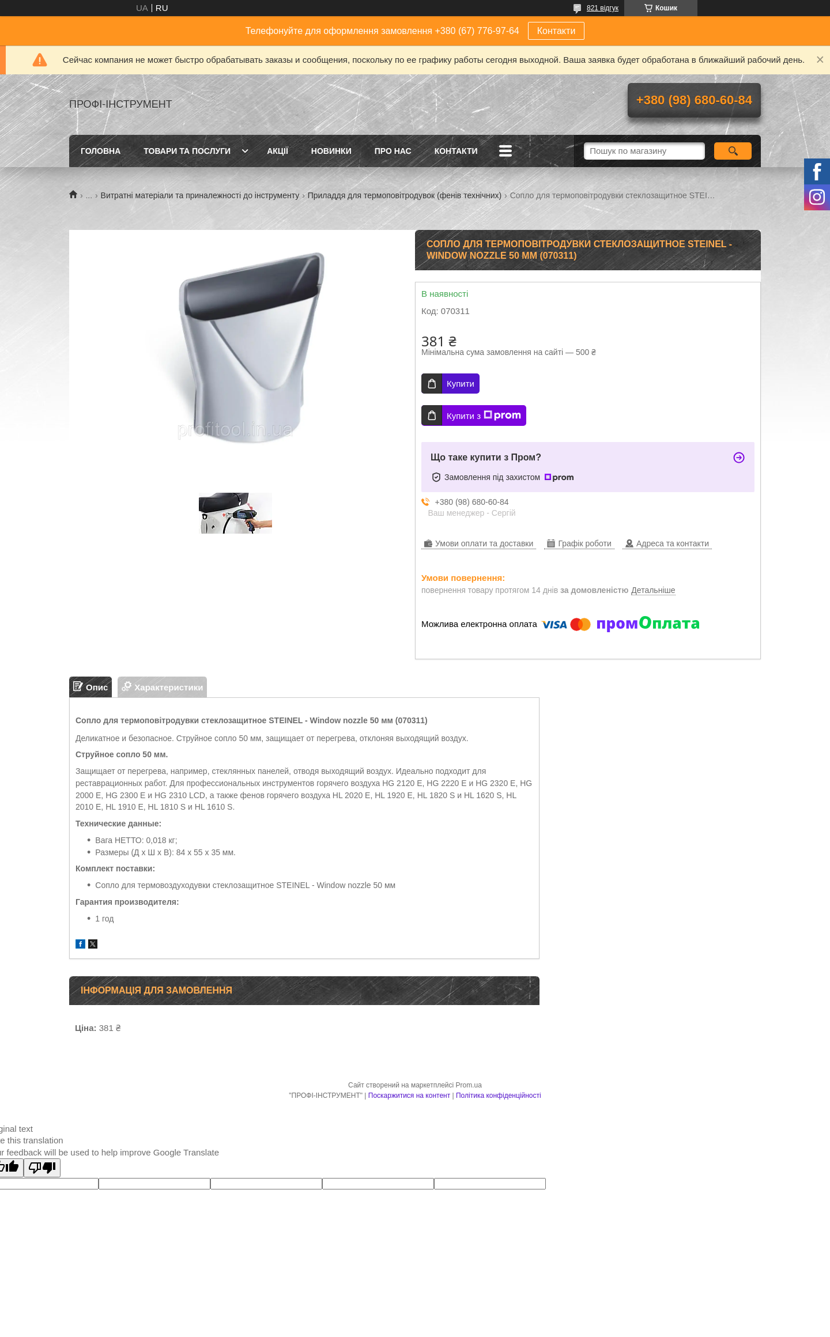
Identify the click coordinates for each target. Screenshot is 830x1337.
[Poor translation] (42, 1167)
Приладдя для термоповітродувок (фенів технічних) (405, 195)
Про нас (393, 151)
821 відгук (602, 8)
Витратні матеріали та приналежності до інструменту (200, 195)
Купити (460, 383)
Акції (277, 151)
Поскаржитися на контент (409, 1095)
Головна (100, 151)
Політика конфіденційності (498, 1095)
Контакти (556, 31)
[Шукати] (733, 151)
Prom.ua (469, 1085)
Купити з (484, 415)
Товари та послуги (187, 151)
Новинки (331, 151)
